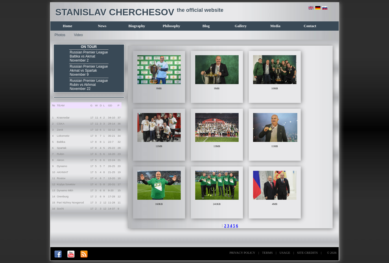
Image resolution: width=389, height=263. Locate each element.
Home (67, 26)
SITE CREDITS (307, 252)
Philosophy (171, 26)
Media (275, 26)
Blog (206, 26)
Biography (136, 26)
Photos (60, 35)
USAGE (285, 252)
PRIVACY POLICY (242, 252)
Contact (310, 26)
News (102, 26)
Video (78, 35)
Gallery (241, 26)
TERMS (267, 252)
